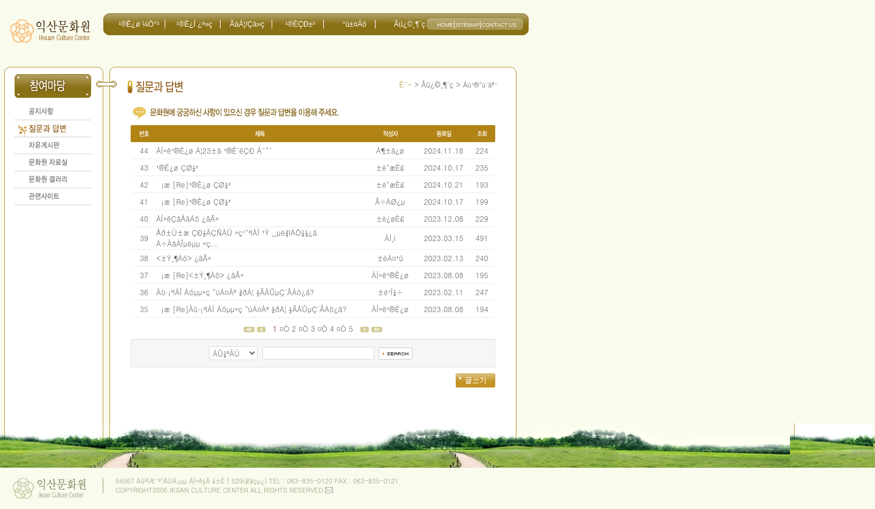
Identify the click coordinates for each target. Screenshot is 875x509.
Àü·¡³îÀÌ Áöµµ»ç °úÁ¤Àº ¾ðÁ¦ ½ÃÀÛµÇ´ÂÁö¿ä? (235, 292)
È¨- (405, 84)
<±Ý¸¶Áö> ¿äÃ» (183, 258)
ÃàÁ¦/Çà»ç (247, 24)
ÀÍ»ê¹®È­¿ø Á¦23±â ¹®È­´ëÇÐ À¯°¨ (214, 150)
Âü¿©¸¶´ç (409, 24)
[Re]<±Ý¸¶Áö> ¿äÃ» (208, 275)
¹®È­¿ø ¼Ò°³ (138, 24)
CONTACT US (498, 25)
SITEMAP (467, 25)
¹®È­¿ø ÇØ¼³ (177, 167)
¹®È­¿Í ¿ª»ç (194, 24)
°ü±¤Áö (354, 24)
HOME (445, 25)
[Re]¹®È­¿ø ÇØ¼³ (202, 184)
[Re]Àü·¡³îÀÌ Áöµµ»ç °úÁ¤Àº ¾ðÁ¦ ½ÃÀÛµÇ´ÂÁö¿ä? (260, 309)
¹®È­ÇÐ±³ (300, 24)
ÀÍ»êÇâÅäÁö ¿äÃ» (187, 218)
